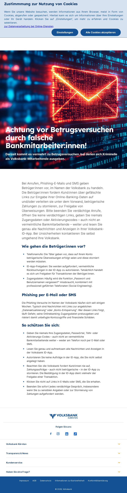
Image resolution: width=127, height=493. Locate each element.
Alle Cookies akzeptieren (101, 32)
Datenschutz (46, 480)
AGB (34, 480)
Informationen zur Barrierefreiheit (69, 480)
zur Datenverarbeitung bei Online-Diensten (28, 26)
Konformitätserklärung (98, 480)
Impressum (24, 480)
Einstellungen (65, 32)
